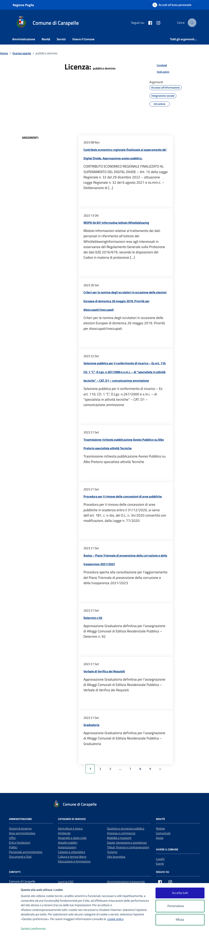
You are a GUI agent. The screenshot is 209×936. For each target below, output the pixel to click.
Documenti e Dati (20, 856)
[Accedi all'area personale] (172, 5)
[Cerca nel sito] (192, 23)
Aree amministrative (22, 833)
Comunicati (163, 833)
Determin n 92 (92, 617)
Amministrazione (23, 39)
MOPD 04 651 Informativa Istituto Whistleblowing (116, 222)
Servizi (61, 39)
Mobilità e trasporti (119, 837)
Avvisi (159, 837)
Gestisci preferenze (37, 929)
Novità (46, 39)
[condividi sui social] (158, 65)
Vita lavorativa (116, 856)
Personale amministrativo (25, 852)
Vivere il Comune (83, 39)
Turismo (112, 852)
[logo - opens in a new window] (10, 929)
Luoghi (160, 859)
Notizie (160, 828)
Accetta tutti (180, 892)
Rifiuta (180, 919)
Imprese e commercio (121, 833)
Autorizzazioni (67, 847)
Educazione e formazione (74, 861)
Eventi (160, 863)
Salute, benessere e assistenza (127, 842)
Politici (13, 847)
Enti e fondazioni (19, 842)
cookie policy (115, 919)
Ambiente (64, 833)
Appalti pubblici (67, 842)
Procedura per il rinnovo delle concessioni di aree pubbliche (122, 496)
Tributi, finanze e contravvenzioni (128, 847)
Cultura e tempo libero (72, 856)
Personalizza (179, 906)
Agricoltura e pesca (70, 828)
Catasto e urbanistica (71, 852)
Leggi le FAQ (66, 881)
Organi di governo (20, 828)
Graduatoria (91, 724)
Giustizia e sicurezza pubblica (125, 828)
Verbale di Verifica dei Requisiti (104, 671)
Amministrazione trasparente (126, 881)
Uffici (12, 837)
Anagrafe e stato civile (72, 837)
